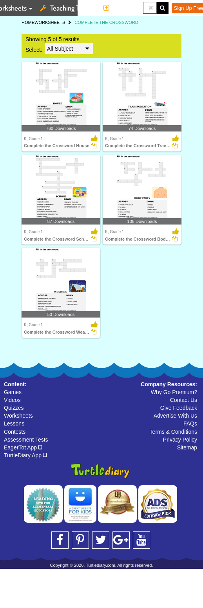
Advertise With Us (175, 416)
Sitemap (187, 447)
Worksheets (18, 416)
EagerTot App (23, 447)
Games (13, 392)
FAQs (190, 423)
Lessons (14, 423)
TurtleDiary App (25, 455)
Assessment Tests (26, 439)
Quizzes (14, 408)
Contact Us (183, 400)
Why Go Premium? (174, 392)
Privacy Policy (180, 439)
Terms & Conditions (173, 432)
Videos (12, 400)
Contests (14, 432)
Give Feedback (178, 408)
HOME (28, 22)
